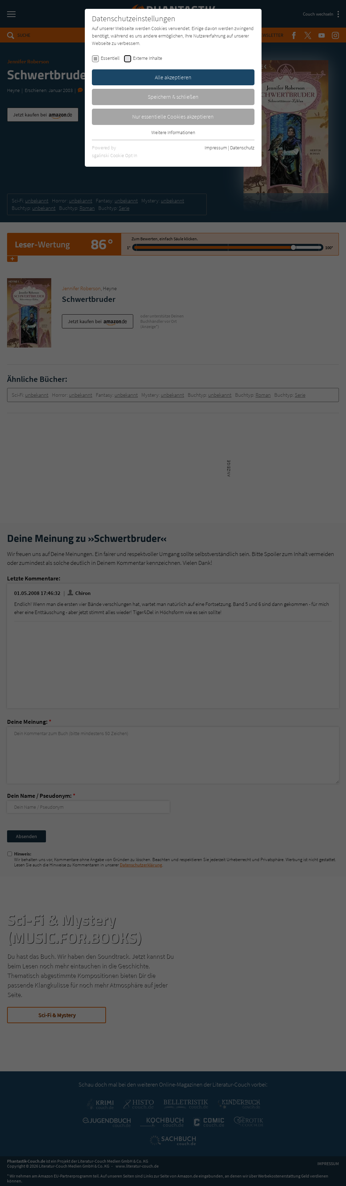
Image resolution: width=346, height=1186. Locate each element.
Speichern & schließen (173, 96)
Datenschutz (242, 147)
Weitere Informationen (173, 132)
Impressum (216, 147)
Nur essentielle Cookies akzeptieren (173, 116)
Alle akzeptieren (173, 77)
